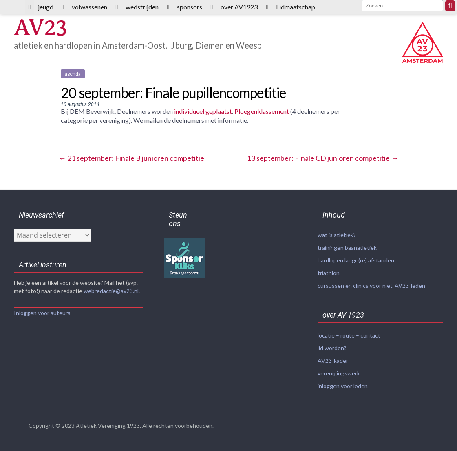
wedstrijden (142, 7)
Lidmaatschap (295, 7)
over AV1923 (239, 7)
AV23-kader (333, 360)
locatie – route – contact (349, 335)
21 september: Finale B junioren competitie (131, 157)
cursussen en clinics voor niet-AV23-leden (371, 285)
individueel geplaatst (203, 111)
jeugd (45, 7)
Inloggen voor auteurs (42, 312)
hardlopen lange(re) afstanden (356, 260)
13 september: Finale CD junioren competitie (322, 157)
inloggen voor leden (343, 385)
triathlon (329, 272)
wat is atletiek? (337, 234)
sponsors (189, 7)
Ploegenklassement (261, 111)
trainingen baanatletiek (347, 247)
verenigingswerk (339, 373)
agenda (73, 74)
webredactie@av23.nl (111, 290)
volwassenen (89, 7)
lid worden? (332, 347)
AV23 (40, 27)
